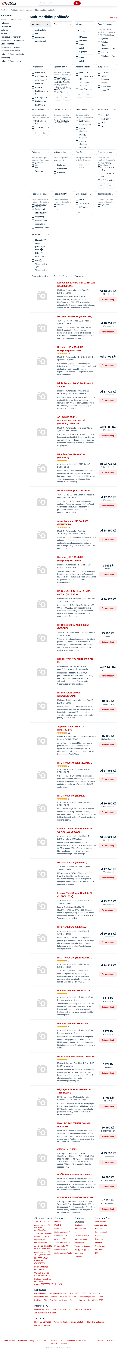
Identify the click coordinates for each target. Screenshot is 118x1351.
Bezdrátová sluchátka (58, 1293)
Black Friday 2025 (95, 1300)
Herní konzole (80, 1229)
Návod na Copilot (61, 1322)
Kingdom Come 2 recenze (80, 1309)
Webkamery (79, 1243)
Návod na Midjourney (96, 1322)
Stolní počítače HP (62, 1232)
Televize (53, 1297)
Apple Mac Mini (100, 1225)
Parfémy (37, 1300)
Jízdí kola (63, 1300)
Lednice (72, 1297)
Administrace (42, 1341)
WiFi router (98, 1250)
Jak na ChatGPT (77, 1322)
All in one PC (59, 1239)
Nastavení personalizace (77, 1341)
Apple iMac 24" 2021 (42, 1222)
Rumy (100, 1297)
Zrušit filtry (111, 17)
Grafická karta (100, 1246)
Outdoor (73, 1300)
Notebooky (78, 1225)
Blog (32, 1341)
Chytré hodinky (40, 1293)
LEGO (83, 1293)
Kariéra (64, 1343)
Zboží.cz (4, 10)
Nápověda (22, 1341)
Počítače (14, 10)
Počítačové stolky (81, 1250)
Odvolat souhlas (97, 1341)
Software (78, 1257)
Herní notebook (100, 1232)
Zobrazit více (110, 32)
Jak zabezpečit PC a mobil (45, 1313)
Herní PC (58, 1222)
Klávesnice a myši (81, 1236)
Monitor (97, 1236)
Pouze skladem (80, 276)
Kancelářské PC (61, 1236)
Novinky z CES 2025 (42, 1322)
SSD (96, 1253)
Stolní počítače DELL (63, 1243)
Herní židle (78, 1253)
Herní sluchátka (80, 1239)
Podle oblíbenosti (39, 276)
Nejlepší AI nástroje (42, 1325)
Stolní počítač (100, 1222)
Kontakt (54, 1343)
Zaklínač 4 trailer (60, 1309)
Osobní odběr (59, 276)
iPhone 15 (74, 1293)
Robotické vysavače (87, 1297)
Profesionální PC (61, 1250)
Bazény (82, 1300)
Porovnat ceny (108, 300)
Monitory (77, 1232)
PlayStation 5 (94, 1293)
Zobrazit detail (108, 574)
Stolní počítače (26, 10)
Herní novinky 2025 (42, 1309)
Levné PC (58, 1229)
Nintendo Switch (41, 1297)
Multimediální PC (61, 1246)
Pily (45, 1300)
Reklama (111, 1341)
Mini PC (57, 1225)
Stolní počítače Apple (63, 1253)
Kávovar (63, 1297)
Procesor (98, 1243)
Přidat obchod (9, 1341)
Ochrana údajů (57, 1341)
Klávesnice (98, 1239)
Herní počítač (99, 1229)
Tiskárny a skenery (82, 1246)
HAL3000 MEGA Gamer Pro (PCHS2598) (41, 1260)
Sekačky (53, 1300)
